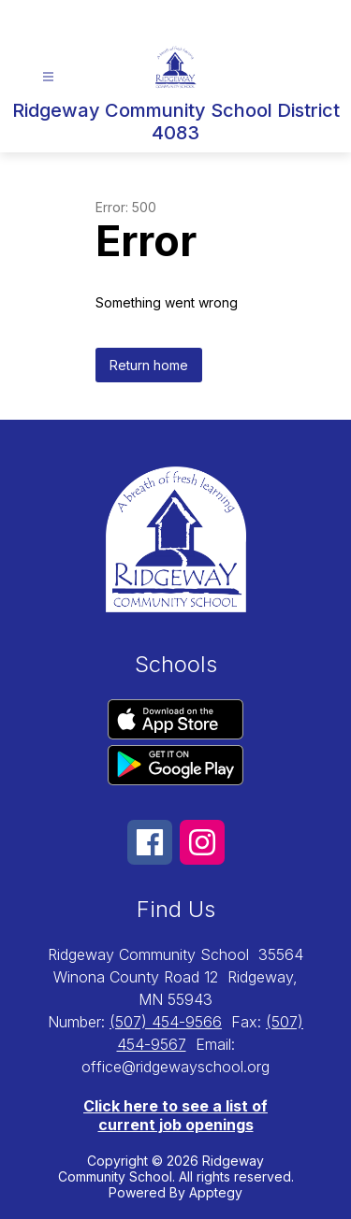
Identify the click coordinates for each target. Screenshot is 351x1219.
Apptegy (215, 1192)
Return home (149, 365)
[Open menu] (48, 77)
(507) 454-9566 (166, 1021)
